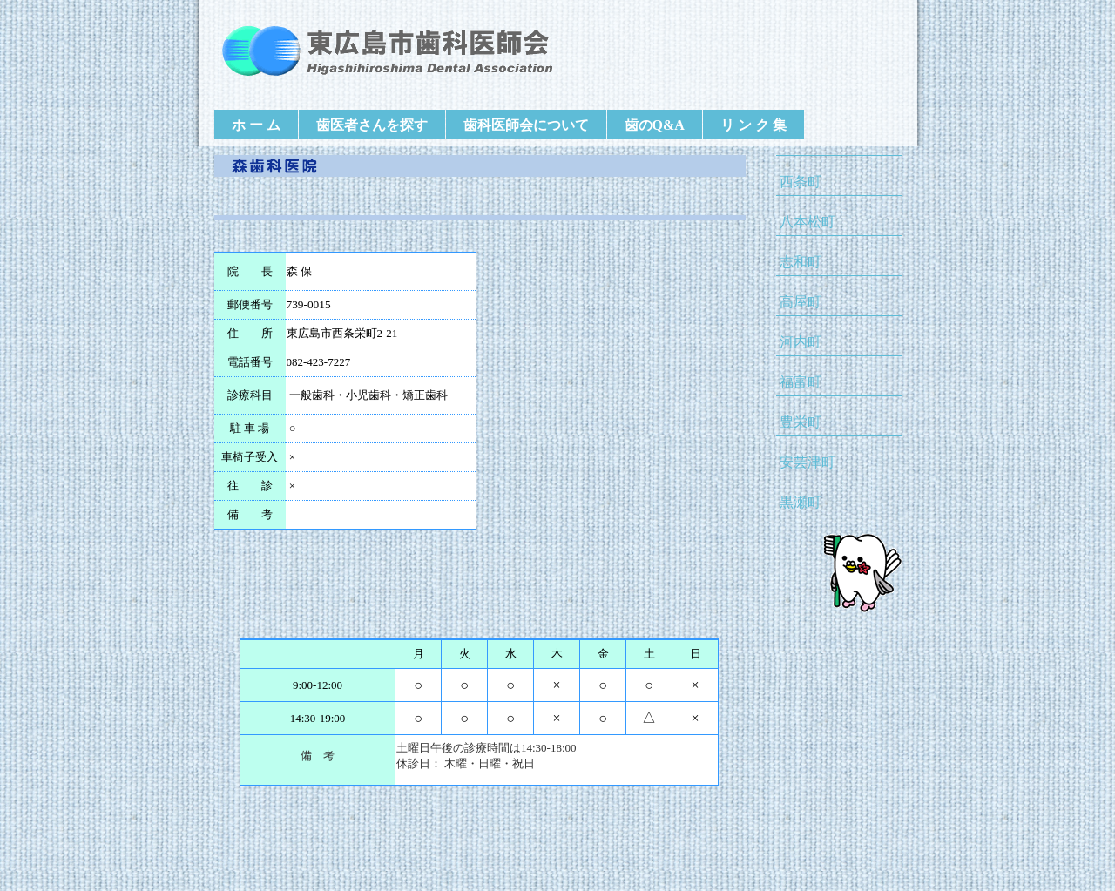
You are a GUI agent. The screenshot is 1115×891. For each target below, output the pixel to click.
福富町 (800, 382)
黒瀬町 (800, 502)
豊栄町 (800, 422)
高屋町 (800, 301)
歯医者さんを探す (372, 125)
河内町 (800, 341)
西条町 (800, 181)
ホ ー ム (256, 125)
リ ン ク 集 (753, 125)
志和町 (800, 261)
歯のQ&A (655, 125)
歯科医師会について (526, 125)
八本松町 (807, 221)
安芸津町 (807, 462)
